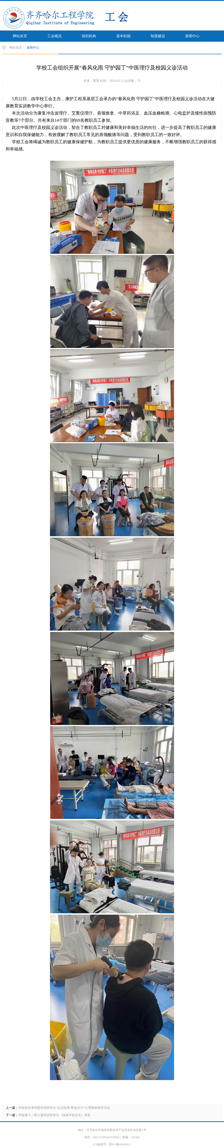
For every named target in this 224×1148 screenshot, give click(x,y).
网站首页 (20, 36)
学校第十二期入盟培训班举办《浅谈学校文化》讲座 (54, 1115)
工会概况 (54, 36)
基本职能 (123, 36)
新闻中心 (192, 36)
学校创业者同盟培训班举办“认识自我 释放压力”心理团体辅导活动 (64, 1107)
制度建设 (158, 36)
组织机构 (89, 36)
